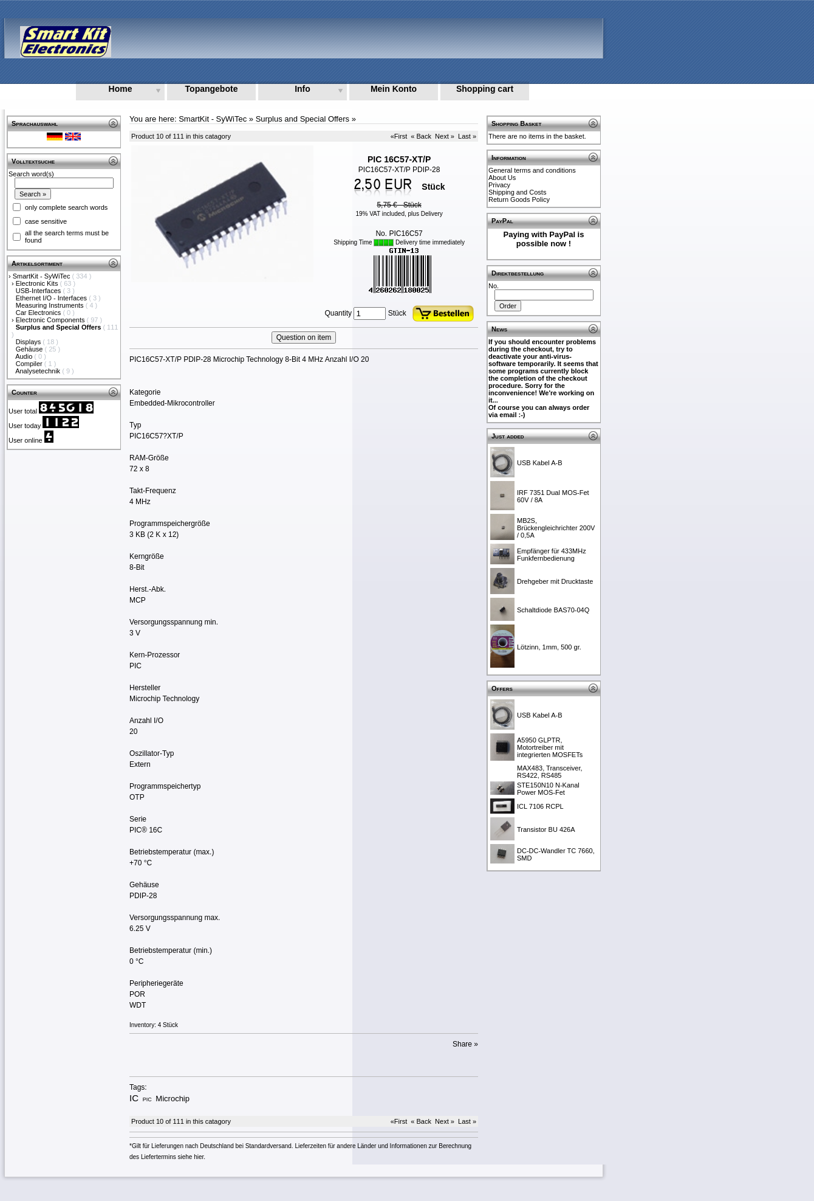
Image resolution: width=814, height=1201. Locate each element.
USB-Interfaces (39, 290)
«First (399, 136)
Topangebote (211, 89)
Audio (24, 356)
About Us (502, 177)
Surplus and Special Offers (302, 118)
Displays (29, 341)
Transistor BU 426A (546, 829)
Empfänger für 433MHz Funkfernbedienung (551, 554)
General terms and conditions (532, 170)
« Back (421, 136)
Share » (465, 1044)
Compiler (30, 363)
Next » (444, 136)
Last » (467, 136)
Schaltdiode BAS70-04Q (553, 610)
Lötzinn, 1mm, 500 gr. (549, 647)
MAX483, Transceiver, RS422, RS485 (550, 771)
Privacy (499, 185)
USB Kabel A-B (540, 462)
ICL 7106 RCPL (540, 806)
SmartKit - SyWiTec (42, 276)
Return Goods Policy (519, 199)
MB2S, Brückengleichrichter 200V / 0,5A (556, 528)
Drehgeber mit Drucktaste (555, 581)
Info (302, 89)
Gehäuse (30, 349)
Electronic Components (51, 320)
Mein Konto (394, 89)
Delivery (432, 213)
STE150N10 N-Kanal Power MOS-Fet (548, 788)
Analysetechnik (38, 371)
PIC (147, 1099)
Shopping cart (484, 89)
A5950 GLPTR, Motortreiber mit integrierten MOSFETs (550, 747)
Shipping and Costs (517, 192)
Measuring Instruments (51, 305)
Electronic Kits (38, 283)
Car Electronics (39, 312)
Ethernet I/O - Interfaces (52, 298)
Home (120, 89)
